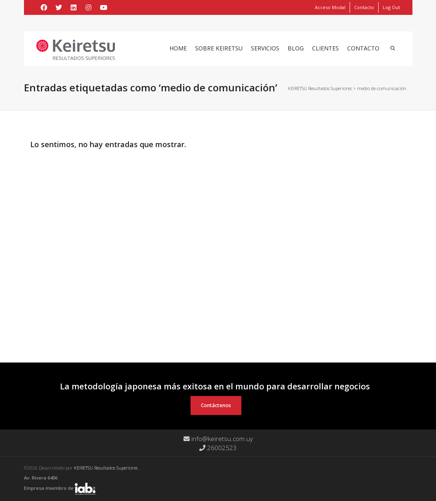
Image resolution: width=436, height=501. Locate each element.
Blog (296, 48)
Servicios (265, 48)
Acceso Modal (330, 7)
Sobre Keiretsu (219, 48)
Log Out (391, 7)
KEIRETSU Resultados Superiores (106, 468)
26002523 (218, 448)
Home (178, 48)
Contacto (364, 7)
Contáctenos (216, 405)
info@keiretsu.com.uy (218, 438)
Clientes (325, 48)
